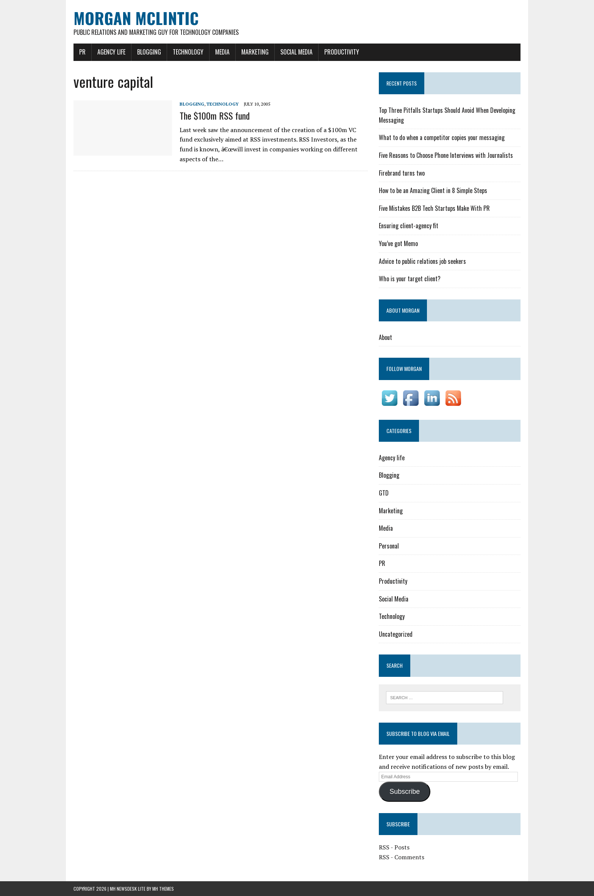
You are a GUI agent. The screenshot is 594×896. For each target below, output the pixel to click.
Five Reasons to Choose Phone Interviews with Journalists (446, 155)
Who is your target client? (410, 278)
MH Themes (163, 888)
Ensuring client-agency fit (408, 225)
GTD (384, 492)
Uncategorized (396, 634)
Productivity (341, 51)
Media (222, 51)
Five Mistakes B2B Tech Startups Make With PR (434, 208)
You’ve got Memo (398, 243)
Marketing (255, 51)
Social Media (296, 51)
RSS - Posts (394, 847)
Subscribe (404, 791)
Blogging (149, 51)
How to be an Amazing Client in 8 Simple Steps (433, 190)
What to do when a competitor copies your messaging (442, 137)
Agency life (111, 51)
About (385, 337)
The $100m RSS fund (215, 115)
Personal (389, 545)
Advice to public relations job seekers (422, 261)
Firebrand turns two (402, 173)
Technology (188, 51)
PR (82, 51)
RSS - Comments (401, 857)
